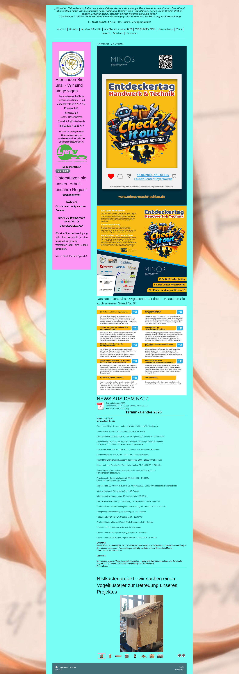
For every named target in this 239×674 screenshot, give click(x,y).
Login (182, 667)
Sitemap (73, 667)
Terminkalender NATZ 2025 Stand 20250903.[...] (126, 406)
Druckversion (62, 667)
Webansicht (179, 669)
